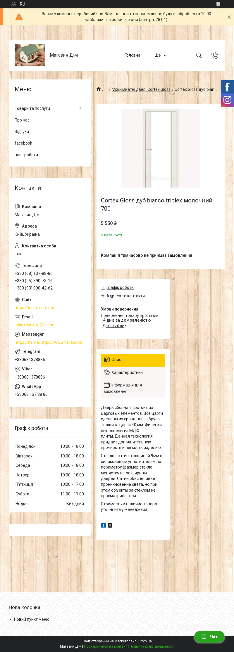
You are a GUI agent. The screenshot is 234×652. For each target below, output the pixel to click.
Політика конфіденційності (152, 646)
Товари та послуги (32, 108)
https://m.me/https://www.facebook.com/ (50, 342)
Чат (209, 636)
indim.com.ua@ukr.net (35, 324)
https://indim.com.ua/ (35, 307)
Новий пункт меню (31, 619)
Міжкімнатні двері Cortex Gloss (141, 89)
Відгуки (22, 131)
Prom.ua (145, 641)
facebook (23, 143)
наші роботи (26, 154)
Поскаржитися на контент (105, 646)
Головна (132, 55)
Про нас (22, 120)
